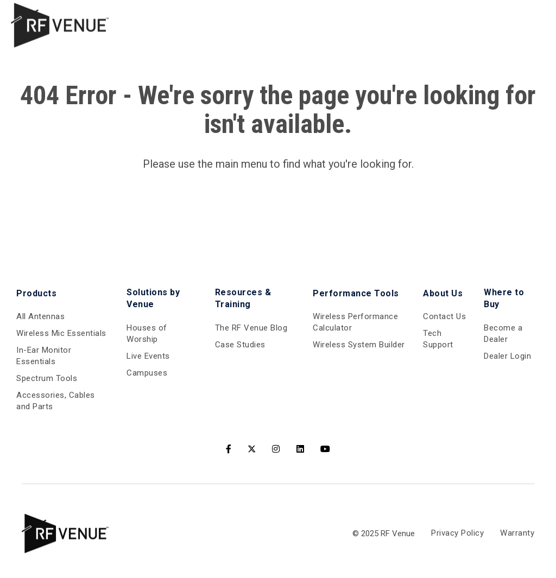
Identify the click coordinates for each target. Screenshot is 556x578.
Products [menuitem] (36, 293)
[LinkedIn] (300, 449)
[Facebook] (229, 449)
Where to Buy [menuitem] (504, 298)
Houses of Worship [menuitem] (147, 333)
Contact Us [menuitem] (444, 316)
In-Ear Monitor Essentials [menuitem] (43, 355)
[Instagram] (276, 449)
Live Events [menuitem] (148, 356)
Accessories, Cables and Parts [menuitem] (55, 400)
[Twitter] (252, 449)
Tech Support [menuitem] (438, 339)
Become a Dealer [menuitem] (503, 333)
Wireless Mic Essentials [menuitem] (61, 333)
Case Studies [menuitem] (240, 345)
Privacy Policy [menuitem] (457, 533)
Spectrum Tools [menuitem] (46, 378)
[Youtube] (325, 449)
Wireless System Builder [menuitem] (359, 345)
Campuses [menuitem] (147, 373)
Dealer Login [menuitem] (507, 356)
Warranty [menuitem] (517, 533)
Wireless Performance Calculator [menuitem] (355, 322)
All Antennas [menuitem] (40, 316)
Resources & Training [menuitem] (243, 298)
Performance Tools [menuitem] (356, 293)
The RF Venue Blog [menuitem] (251, 328)
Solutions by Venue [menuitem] (153, 298)
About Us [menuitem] (443, 293)
